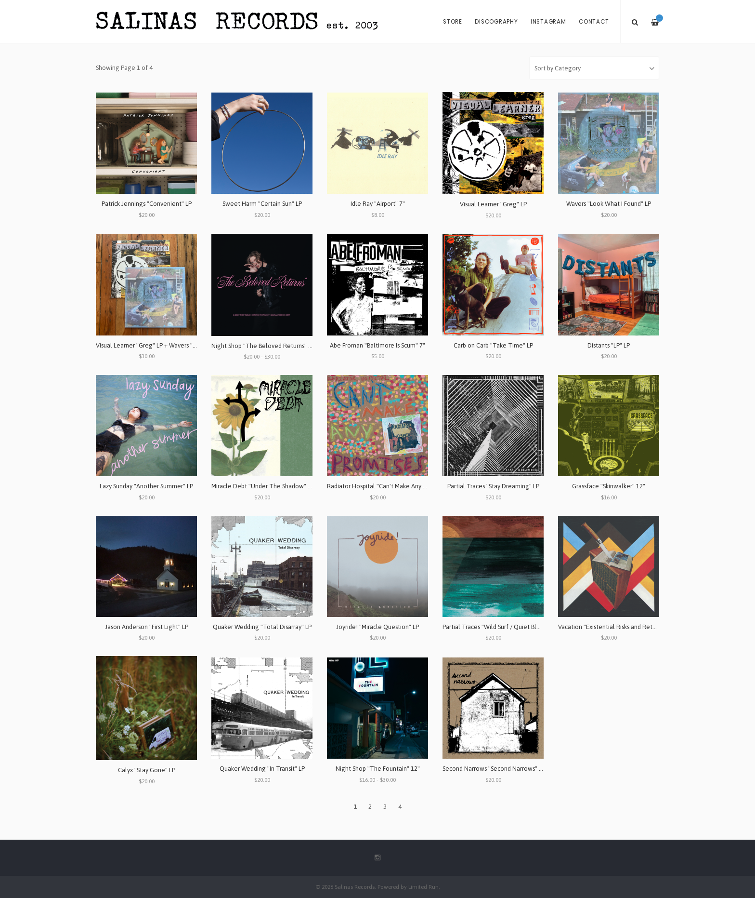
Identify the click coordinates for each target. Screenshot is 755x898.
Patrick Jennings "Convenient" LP (147, 203)
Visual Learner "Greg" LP (493, 204)
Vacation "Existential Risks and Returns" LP (616, 626)
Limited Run (423, 887)
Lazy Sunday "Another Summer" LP (146, 486)
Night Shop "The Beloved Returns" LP (262, 345)
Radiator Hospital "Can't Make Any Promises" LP (392, 486)
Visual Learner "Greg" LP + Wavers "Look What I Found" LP (175, 345)
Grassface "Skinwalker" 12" (608, 486)
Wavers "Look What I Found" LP (608, 203)
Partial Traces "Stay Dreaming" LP (493, 486)
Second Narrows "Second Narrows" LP (494, 768)
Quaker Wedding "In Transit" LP (262, 768)
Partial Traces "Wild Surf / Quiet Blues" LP (499, 626)
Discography (496, 22)
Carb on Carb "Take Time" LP (493, 345)
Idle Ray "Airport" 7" (378, 203)
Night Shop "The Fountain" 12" (378, 768)
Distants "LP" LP (608, 345)
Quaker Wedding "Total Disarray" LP (262, 626)
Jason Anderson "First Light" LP (146, 626)
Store (452, 22)
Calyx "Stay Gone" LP (146, 770)
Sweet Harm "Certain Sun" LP (262, 203)
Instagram (548, 22)
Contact (594, 22)
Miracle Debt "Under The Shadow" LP (262, 486)
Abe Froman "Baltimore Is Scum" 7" (377, 345)
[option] (377, 43)
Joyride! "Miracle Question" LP (377, 626)
